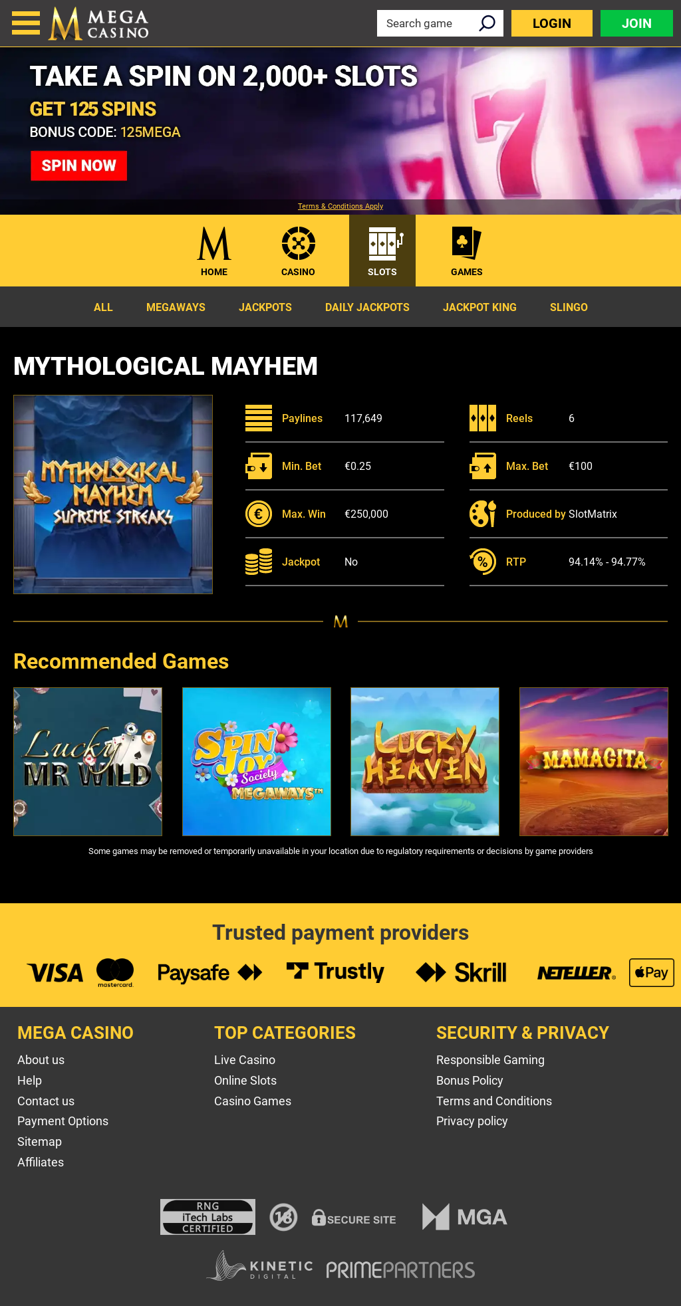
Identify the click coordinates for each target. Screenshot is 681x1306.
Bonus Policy (469, 1080)
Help (29, 1080)
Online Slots (245, 1080)
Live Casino (244, 1060)
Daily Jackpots (367, 307)
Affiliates (40, 1162)
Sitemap (39, 1141)
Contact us (45, 1101)
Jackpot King (480, 307)
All (103, 307)
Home (214, 272)
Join (637, 23)
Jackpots (265, 307)
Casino (298, 272)
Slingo (569, 307)
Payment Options (62, 1121)
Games (467, 272)
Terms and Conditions (494, 1101)
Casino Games (252, 1101)
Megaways (175, 307)
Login (552, 23)
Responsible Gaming (490, 1060)
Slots (382, 272)
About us (41, 1060)
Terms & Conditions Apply (340, 207)
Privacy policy (472, 1121)
